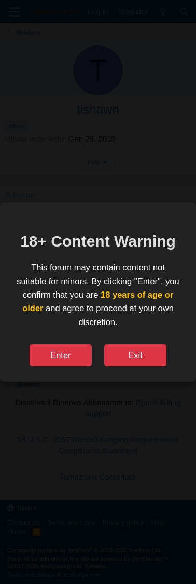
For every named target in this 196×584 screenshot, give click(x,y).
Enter (60, 355)
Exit (135, 355)
